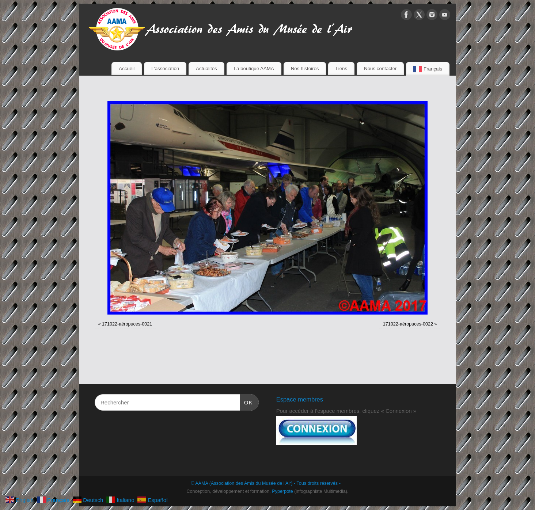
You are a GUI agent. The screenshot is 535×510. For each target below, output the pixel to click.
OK (246, 401)
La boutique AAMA (254, 68)
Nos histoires (305, 68)
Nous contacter (380, 68)
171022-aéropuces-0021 (127, 324)
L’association (165, 68)
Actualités (206, 68)
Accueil (126, 68)
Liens (341, 68)
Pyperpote (282, 491)
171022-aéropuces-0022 (408, 324)
